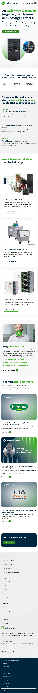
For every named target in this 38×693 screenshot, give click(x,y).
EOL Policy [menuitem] (5, 690)
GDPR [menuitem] (4, 670)
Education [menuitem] (5, 607)
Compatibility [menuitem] (7, 578)
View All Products (6, 167)
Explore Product (11, 261)
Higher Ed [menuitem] (5, 619)
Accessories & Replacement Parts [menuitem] (11, 572)
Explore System (10, 212)
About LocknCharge (10, 370)
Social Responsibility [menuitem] (7, 680)
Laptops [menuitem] (5, 594)
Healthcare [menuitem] (5, 615)
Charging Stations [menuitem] (7, 564)
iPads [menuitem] (4, 585)
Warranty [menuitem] (5, 663)
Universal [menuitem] (5, 598)
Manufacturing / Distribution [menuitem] (10, 611)
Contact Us (9, 542)
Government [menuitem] (6, 623)
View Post (6, 432)
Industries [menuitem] (6, 603)
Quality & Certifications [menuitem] (8, 676)
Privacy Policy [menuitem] (6, 683)
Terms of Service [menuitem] (6, 686)
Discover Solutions (10, 31)
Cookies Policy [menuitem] (6, 666)
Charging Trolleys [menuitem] (7, 568)
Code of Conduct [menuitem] (6, 673)
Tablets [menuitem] (5, 589)
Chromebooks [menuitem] (6, 581)
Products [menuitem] (5, 557)
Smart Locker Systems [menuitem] (8, 560)
